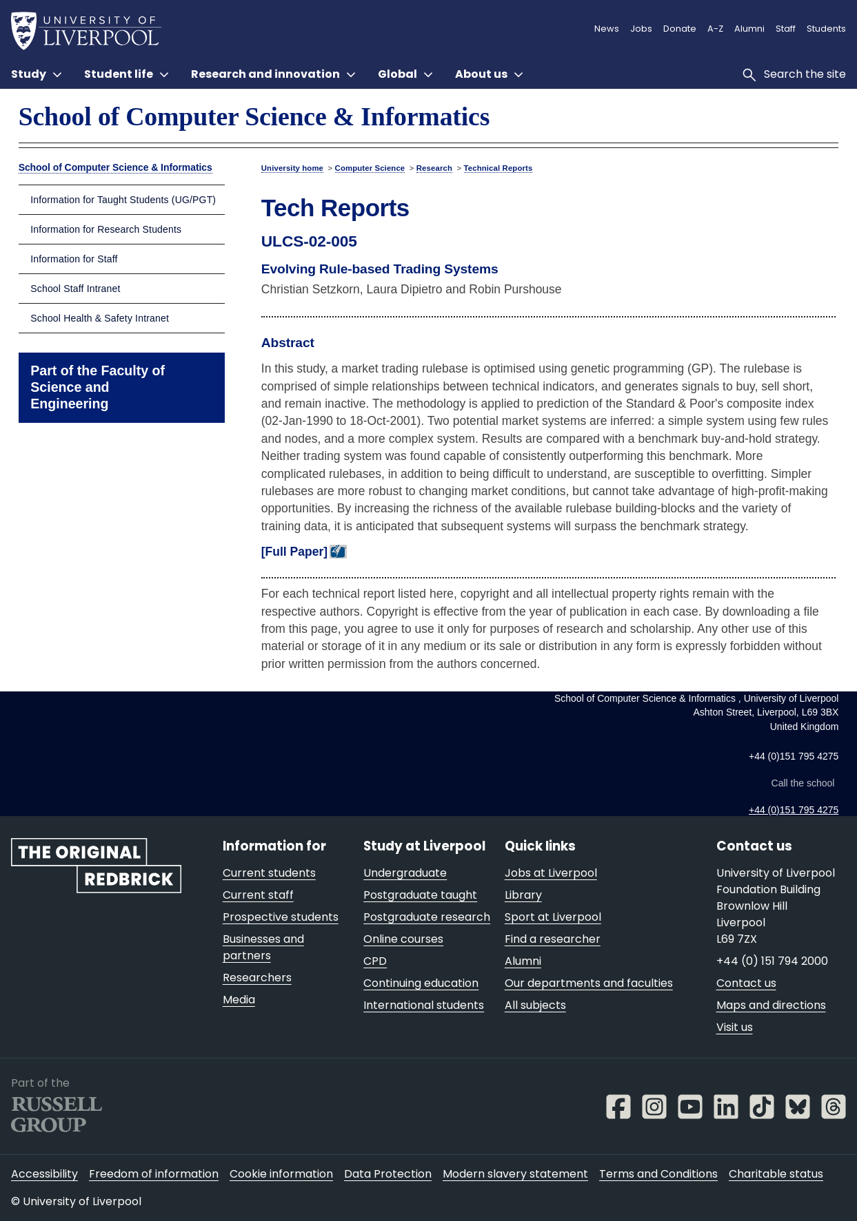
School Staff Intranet (75, 288)
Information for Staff (73, 258)
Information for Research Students (105, 229)
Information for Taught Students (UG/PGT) (123, 199)
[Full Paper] (294, 552)
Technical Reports (498, 168)
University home (292, 168)
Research (434, 168)
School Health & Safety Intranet (99, 318)
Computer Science (370, 168)
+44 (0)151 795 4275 (793, 809)
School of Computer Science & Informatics (254, 116)
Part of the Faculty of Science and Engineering (97, 387)
